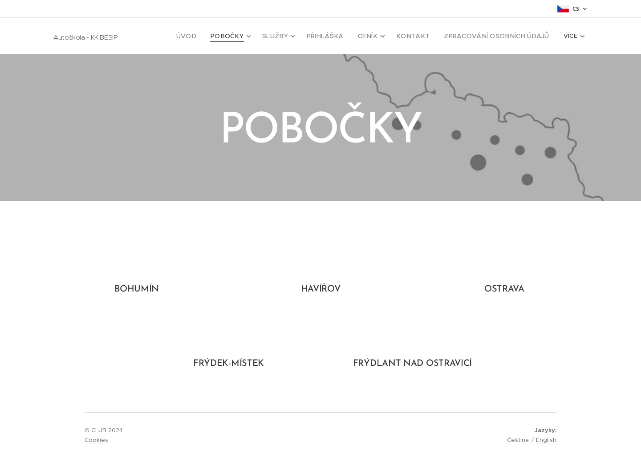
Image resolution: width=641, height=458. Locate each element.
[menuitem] (213, 36)
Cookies (96, 440)
